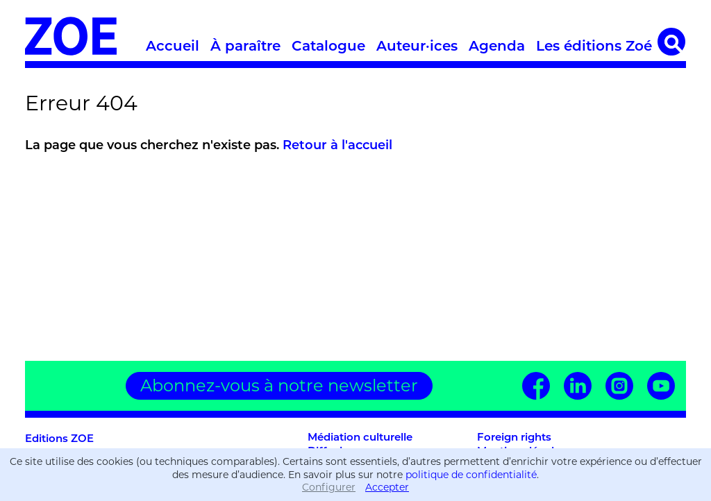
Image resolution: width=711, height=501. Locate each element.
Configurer (329, 487)
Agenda (497, 47)
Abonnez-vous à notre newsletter (279, 385)
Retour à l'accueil (337, 146)
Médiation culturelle (360, 438)
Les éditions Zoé (594, 47)
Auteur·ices (417, 47)
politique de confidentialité (471, 474)
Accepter (387, 487)
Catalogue (328, 47)
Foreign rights (514, 438)
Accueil (172, 47)
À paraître (245, 47)
